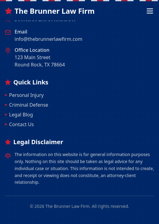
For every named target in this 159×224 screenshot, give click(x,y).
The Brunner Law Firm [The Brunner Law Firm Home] (50, 11)
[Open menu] (150, 11)
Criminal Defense (26, 104)
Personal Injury (24, 95)
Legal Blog (19, 114)
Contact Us (19, 124)
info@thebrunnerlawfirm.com (49, 39)
